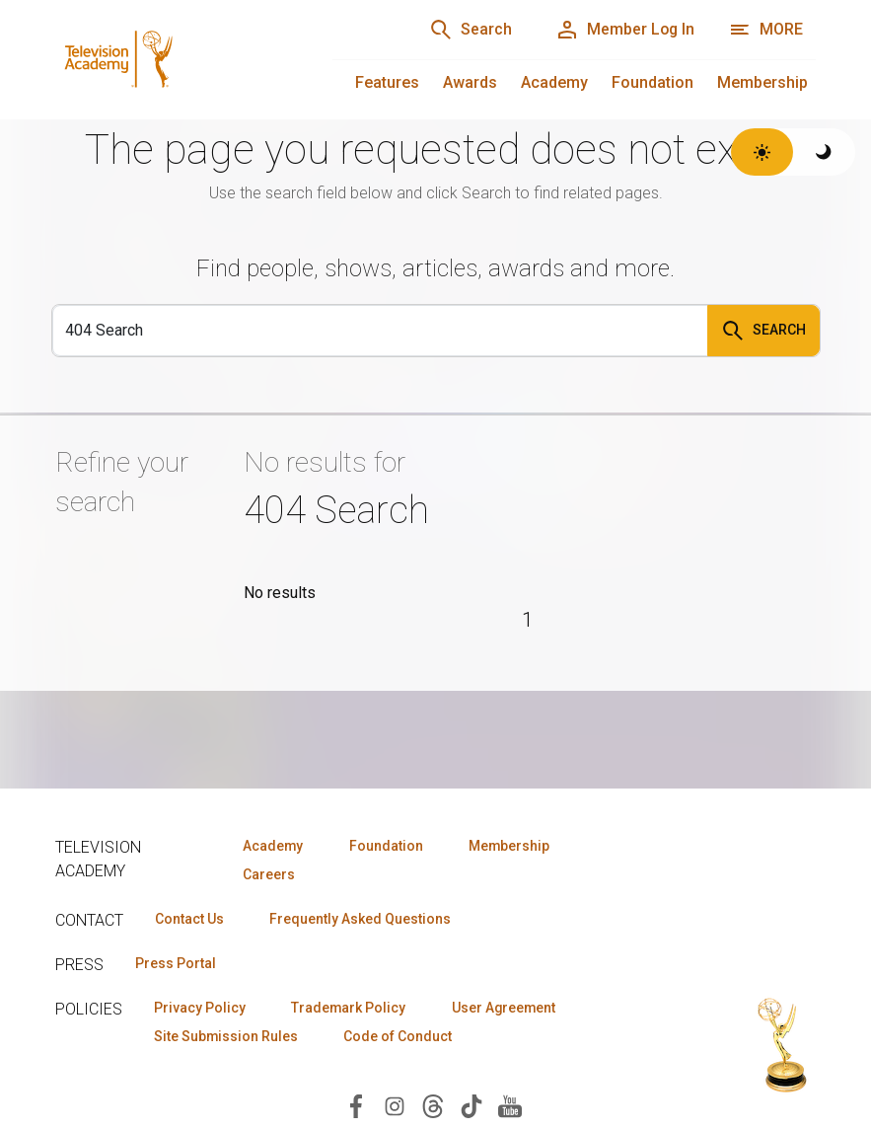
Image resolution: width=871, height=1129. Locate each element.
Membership (762, 82)
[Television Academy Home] (174, 59)
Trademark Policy (349, 1008)
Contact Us (189, 919)
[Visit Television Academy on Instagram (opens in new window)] (394, 1105)
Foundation (652, 82)
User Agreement (506, 1008)
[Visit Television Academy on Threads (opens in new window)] (433, 1105)
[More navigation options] (766, 29)
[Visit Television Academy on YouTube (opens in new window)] (510, 1105)
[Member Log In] (624, 29)
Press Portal (175, 963)
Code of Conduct (399, 1036)
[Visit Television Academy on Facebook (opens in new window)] (356, 1105)
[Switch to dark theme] (824, 152)
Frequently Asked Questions (361, 919)
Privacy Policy (200, 1008)
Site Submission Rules (226, 1036)
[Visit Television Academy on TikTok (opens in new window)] (471, 1105)
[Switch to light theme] (762, 152)
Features (387, 82)
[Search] (468, 29)
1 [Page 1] (527, 620)
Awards (470, 82)
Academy (554, 82)
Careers (269, 874)
